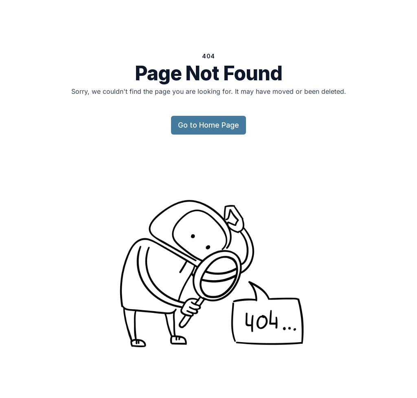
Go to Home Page (208, 125)
